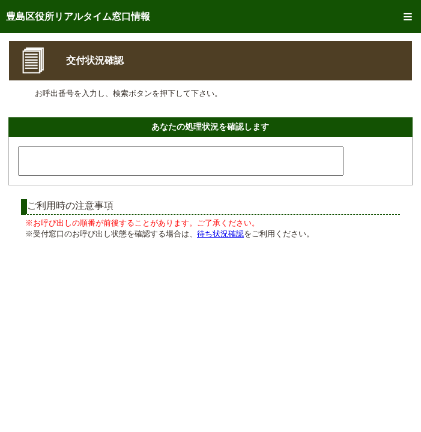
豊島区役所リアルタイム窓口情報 (78, 16)
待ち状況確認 (220, 233)
